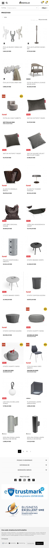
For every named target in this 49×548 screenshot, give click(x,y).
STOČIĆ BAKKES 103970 (35, 260)
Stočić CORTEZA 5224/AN (12, 331)
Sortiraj (3, 8)
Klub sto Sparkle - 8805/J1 (10, 189)
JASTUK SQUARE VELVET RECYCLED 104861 (35, 154)
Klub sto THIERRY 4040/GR (34, 189)
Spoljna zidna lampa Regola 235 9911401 (35, 438)
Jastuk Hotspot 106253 (36, 118)
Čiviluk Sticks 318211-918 (12, 82)
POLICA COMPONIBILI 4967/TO (11, 260)
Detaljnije (4, 539)
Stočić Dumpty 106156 (35, 331)
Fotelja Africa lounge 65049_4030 (36, 83)
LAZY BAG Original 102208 (10, 225)
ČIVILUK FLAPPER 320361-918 (36, 48)
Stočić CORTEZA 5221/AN (36, 295)
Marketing (21, 543)
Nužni (5, 543)
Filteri (45, 8)
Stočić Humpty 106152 (11, 366)
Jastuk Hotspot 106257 (12, 153)
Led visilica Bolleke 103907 (11, 402)
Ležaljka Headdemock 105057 (36, 225)
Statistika (13, 543)
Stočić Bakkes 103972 (11, 295)
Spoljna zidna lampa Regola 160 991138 (11, 438)
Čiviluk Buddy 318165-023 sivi (12, 48)
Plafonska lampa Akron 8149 (34, 402)
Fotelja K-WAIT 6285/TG (12, 118)
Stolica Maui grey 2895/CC (34, 367)
